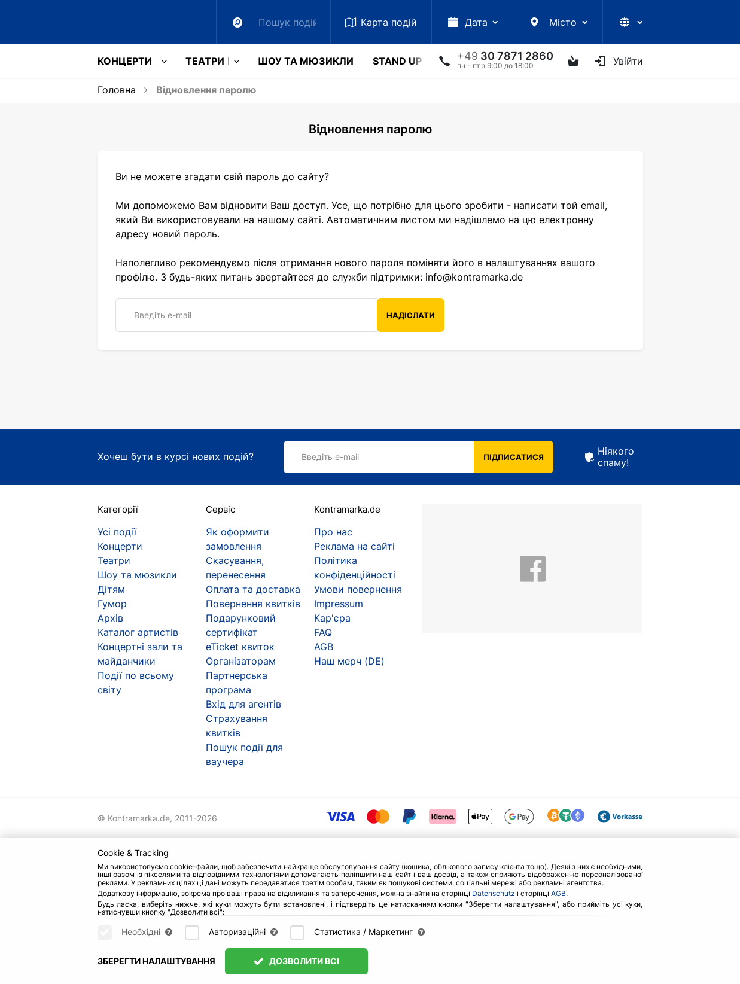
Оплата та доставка (253, 589)
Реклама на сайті (354, 546)
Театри (204, 61)
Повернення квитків (253, 604)
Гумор (112, 604)
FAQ (323, 632)
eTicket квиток (240, 647)
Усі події (117, 532)
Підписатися (513, 457)
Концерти (125, 61)
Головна (117, 90)
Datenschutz (493, 893)
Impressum (338, 604)
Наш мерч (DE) (349, 661)
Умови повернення (358, 589)
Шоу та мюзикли (306, 61)
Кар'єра (332, 618)
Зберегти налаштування (156, 961)
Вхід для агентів (243, 704)
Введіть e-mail (162, 315)
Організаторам (241, 661)
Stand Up (397, 61)
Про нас (333, 532)
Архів (110, 618)
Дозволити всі (297, 961)
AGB (323, 647)
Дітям (111, 589)
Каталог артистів (138, 632)
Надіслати (410, 315)
